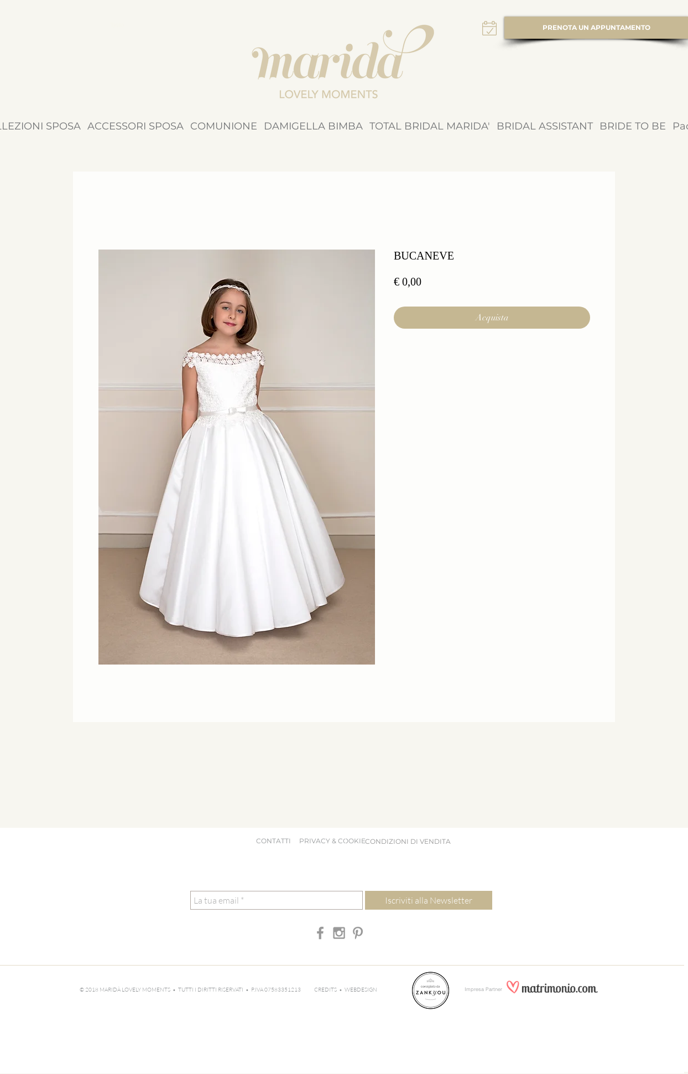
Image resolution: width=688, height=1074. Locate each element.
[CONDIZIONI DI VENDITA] (407, 842)
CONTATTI (273, 841)
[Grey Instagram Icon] (339, 933)
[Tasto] (116, 25)
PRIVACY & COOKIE (335, 841)
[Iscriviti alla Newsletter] (428, 900)
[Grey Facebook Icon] (320, 933)
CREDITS (326, 989)
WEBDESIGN (361, 989)
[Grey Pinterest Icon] (358, 933)
